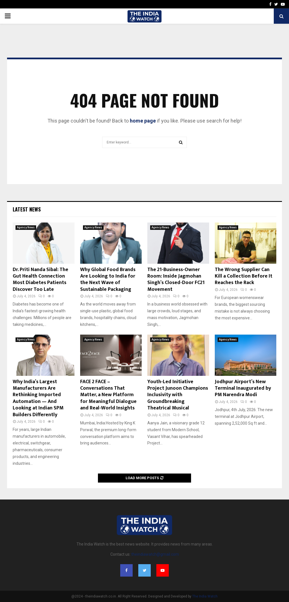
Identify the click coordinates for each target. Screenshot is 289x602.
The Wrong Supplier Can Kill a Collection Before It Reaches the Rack (243, 276)
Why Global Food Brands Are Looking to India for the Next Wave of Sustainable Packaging (107, 279)
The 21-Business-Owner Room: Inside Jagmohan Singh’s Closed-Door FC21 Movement (176, 279)
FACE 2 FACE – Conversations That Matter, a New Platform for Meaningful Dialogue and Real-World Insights (108, 395)
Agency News (26, 227)
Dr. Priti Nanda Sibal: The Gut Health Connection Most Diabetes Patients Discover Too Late (40, 279)
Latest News (27, 209)
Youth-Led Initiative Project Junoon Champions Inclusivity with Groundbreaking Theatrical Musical (177, 395)
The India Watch (205, 596)
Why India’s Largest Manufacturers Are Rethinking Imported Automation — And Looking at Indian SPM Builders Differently (38, 398)
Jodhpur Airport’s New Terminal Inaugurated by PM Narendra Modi (243, 388)
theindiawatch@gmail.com (155, 554)
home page (143, 121)
